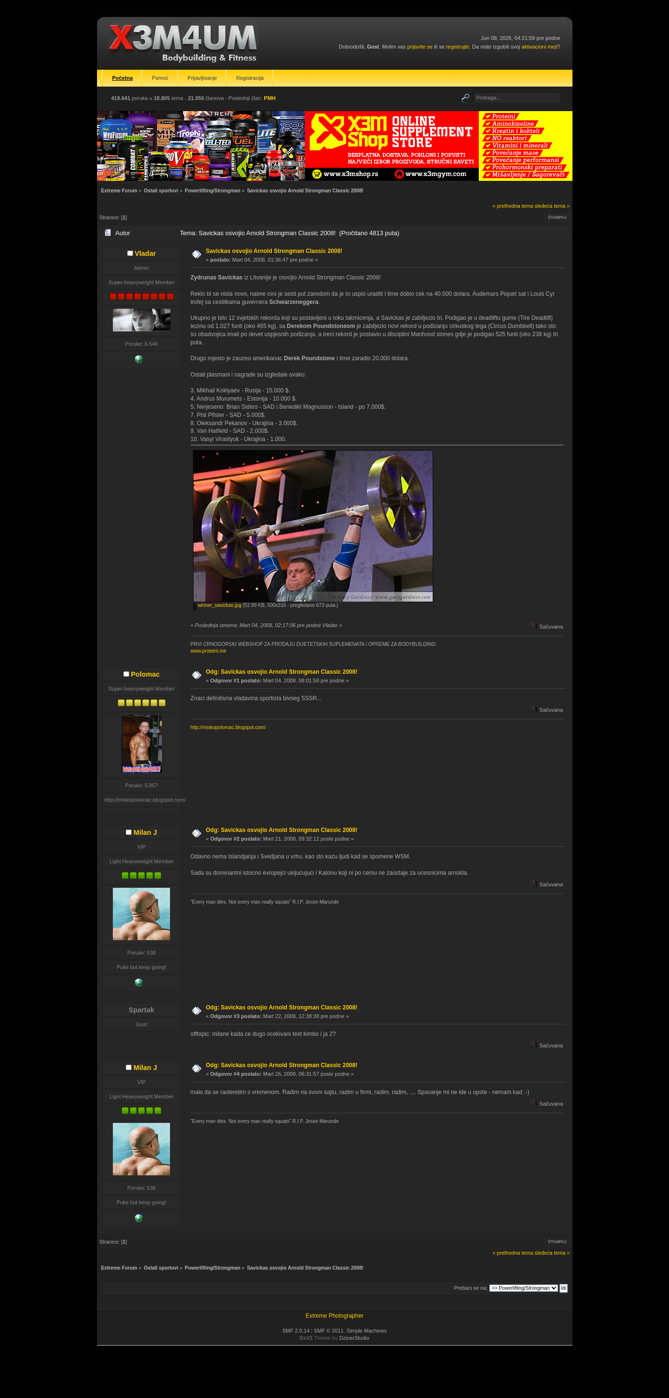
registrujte (457, 47)
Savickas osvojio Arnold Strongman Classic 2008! (274, 251)
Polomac (145, 674)
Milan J (145, 832)
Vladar (145, 253)
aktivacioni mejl (540, 47)
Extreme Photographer (334, 1315)
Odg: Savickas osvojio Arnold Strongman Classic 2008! (282, 671)
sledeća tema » (552, 206)
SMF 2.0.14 (296, 1331)
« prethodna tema (512, 206)
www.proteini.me (209, 651)
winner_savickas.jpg (217, 605)
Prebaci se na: (470, 1288)
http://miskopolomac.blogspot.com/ (228, 727)
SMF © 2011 (329, 1331)
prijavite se (420, 47)
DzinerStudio (354, 1338)
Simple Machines (367, 1331)
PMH (270, 98)
